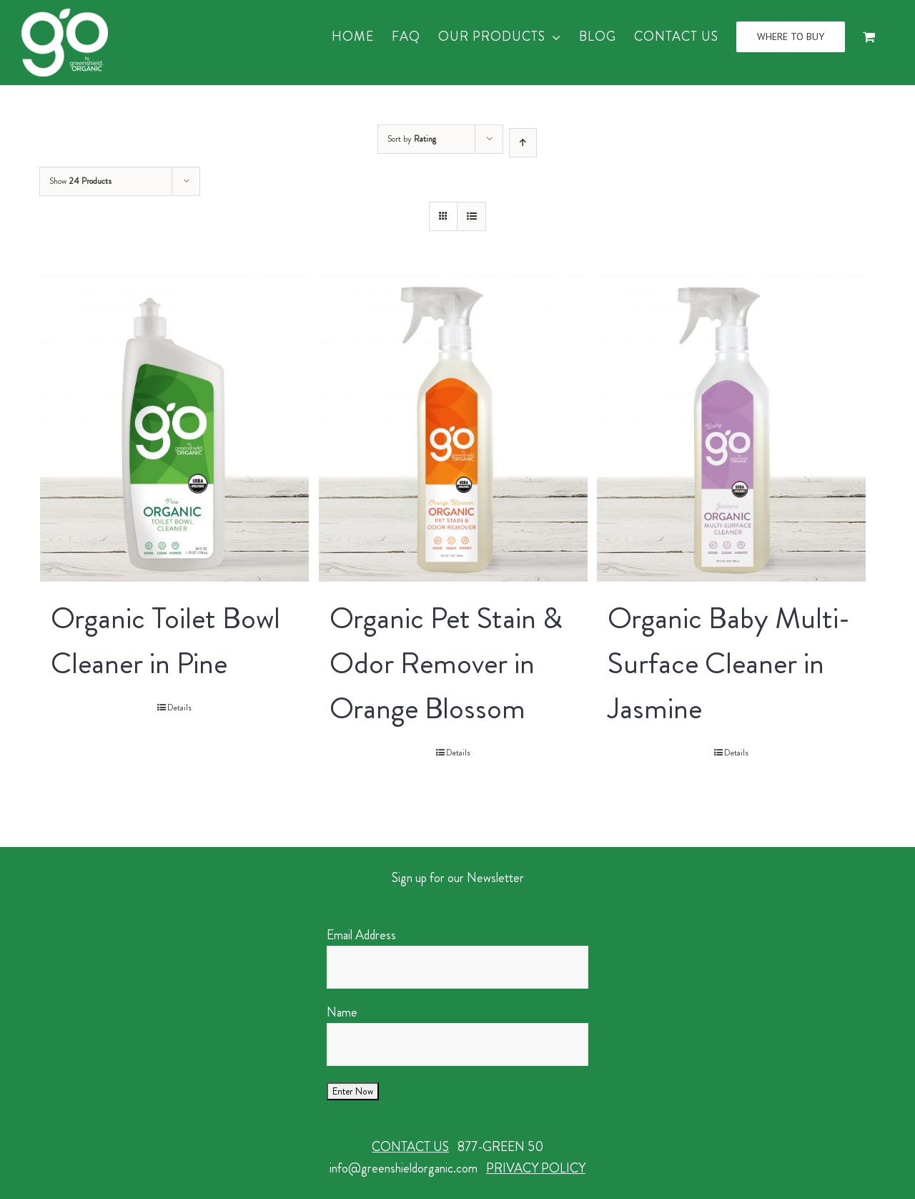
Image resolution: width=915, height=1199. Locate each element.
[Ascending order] (523, 142)
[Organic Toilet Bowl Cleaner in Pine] (174, 428)
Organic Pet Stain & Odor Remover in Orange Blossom (446, 663)
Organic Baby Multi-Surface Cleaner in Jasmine (729, 663)
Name (342, 1012)
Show (80, 181)
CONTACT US (410, 1146)
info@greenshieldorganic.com (404, 1168)
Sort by (411, 138)
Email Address (361, 935)
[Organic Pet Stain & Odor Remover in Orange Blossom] (453, 428)
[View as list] (471, 216)
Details (179, 707)
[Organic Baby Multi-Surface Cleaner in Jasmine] (731, 428)
